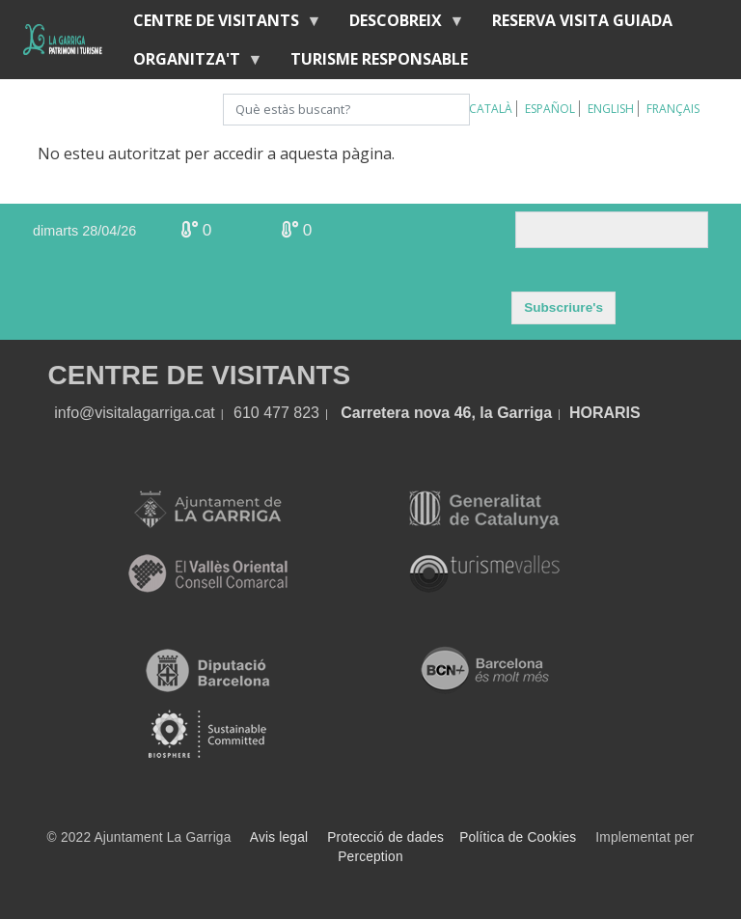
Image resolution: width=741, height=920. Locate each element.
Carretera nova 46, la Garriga (446, 412)
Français (673, 108)
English (611, 108)
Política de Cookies (517, 837)
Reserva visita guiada (582, 20)
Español (550, 108)
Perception (370, 857)
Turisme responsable (379, 59)
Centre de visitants (220, 25)
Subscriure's (563, 307)
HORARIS (605, 412)
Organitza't (190, 63)
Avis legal (279, 837)
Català (490, 108)
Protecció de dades (385, 837)
